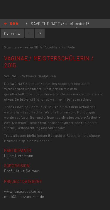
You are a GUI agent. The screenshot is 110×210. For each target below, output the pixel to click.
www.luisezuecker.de (23, 191)
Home (11, 24)
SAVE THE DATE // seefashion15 (60, 23)
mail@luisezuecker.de (24, 196)
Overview (12, 33)
